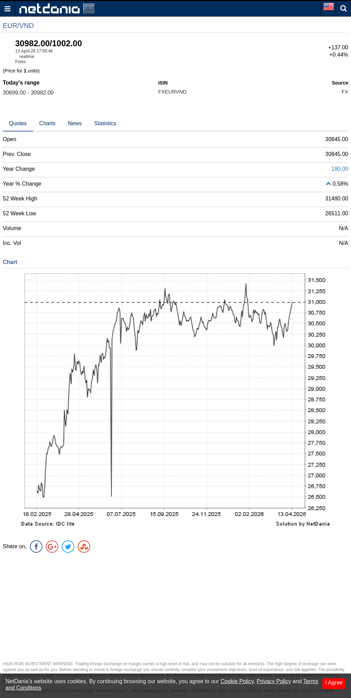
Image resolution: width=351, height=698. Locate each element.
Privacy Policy (274, 681)
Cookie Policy (237, 681)
